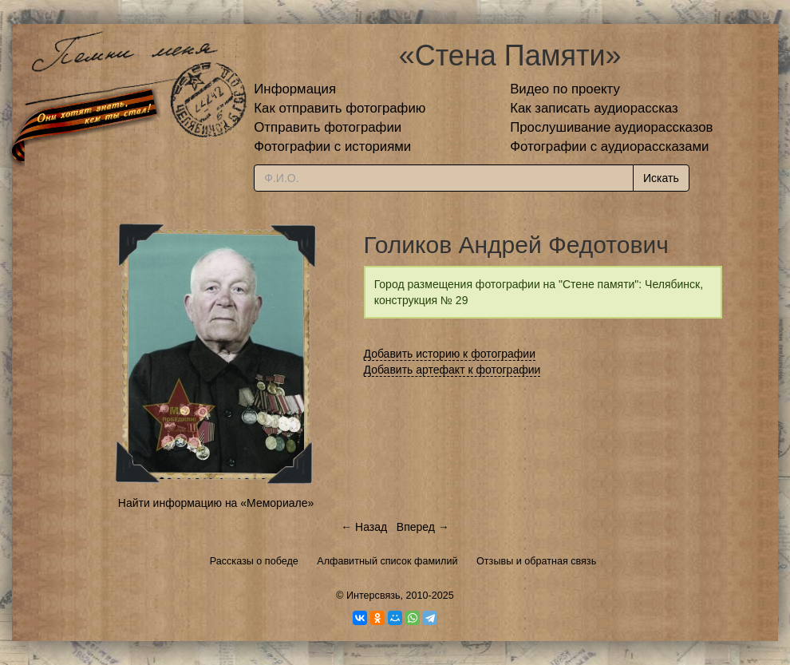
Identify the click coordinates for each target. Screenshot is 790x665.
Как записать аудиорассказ (594, 108)
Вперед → (423, 527)
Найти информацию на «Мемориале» (216, 503)
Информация (295, 89)
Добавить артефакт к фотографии (452, 369)
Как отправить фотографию (339, 108)
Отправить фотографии (327, 127)
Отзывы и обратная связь (536, 561)
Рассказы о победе (254, 561)
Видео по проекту (565, 89)
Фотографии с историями (332, 146)
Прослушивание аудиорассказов (611, 127)
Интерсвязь (373, 595)
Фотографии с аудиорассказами (609, 146)
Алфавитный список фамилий (387, 561)
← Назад (364, 527)
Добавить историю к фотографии (450, 353)
